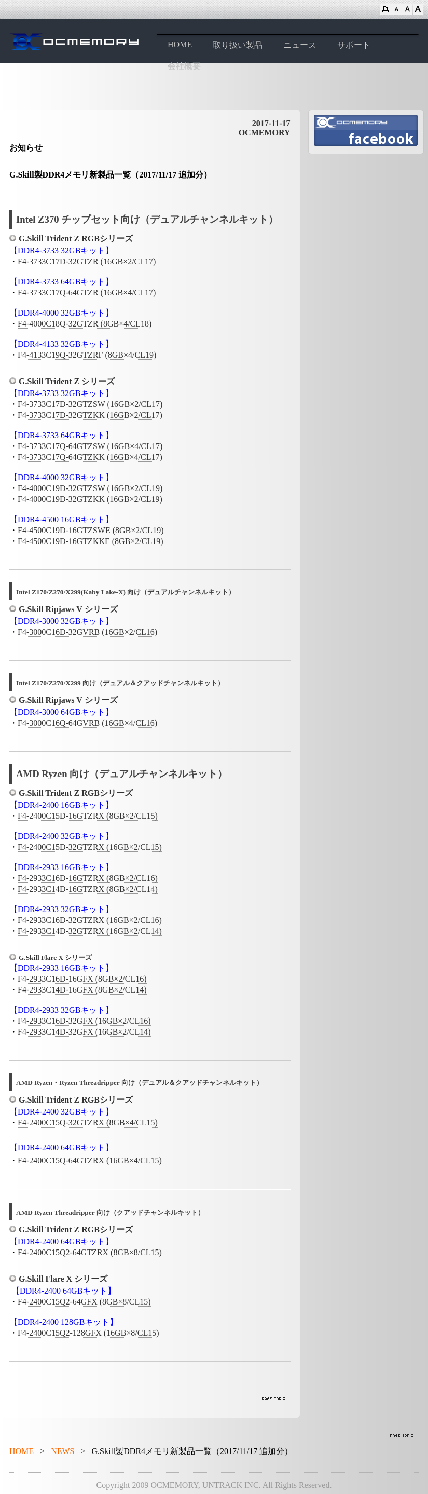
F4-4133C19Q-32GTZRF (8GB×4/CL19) (87, 354)
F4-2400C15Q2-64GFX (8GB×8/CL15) (84, 1301)
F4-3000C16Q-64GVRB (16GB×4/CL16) (87, 722)
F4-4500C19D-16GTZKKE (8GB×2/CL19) (90, 541)
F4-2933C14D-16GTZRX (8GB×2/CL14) (88, 889)
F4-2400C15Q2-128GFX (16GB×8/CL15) (88, 1332)
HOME (180, 44)
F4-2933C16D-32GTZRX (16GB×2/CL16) (90, 920)
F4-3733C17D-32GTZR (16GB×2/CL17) (87, 261)
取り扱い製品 (238, 44)
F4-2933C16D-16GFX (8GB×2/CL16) (82, 978)
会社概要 (184, 66)
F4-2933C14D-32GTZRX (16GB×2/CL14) (90, 931)
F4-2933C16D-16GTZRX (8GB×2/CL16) (88, 878)
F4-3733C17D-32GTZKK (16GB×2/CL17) (90, 415)
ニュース (299, 44)
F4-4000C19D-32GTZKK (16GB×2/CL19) (90, 499)
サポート (353, 44)
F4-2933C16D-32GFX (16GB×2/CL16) (84, 1020)
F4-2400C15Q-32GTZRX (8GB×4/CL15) (88, 1122)
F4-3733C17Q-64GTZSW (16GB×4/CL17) (90, 446)
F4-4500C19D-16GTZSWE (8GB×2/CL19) (90, 530)
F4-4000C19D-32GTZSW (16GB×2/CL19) (90, 488)
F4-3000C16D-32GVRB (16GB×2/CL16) (87, 632)
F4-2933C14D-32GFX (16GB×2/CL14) (84, 1031)
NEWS (62, 1451)
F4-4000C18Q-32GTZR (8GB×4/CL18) (84, 323)
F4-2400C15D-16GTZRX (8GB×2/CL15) (88, 815)
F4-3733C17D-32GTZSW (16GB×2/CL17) (90, 404)
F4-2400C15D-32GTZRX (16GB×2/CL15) (90, 847)
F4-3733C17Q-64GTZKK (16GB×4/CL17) (90, 457)
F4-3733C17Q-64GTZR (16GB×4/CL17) (87, 292)
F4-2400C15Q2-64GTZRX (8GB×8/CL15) (90, 1252)
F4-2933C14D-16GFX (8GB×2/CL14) (82, 989)
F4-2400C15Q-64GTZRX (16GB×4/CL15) (90, 1160)
